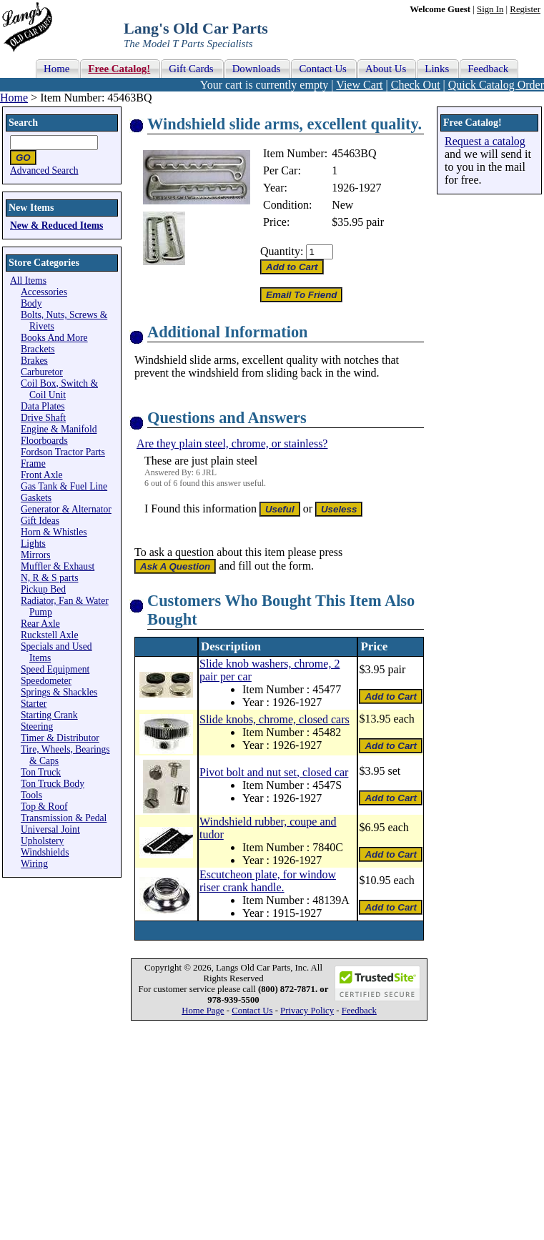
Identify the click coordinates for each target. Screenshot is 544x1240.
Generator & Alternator (66, 509)
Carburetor (42, 372)
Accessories (44, 292)
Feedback (359, 1011)
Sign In (490, 9)
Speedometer (46, 680)
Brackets (38, 349)
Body (31, 303)
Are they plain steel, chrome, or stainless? (232, 443)
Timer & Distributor (60, 738)
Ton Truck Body (52, 783)
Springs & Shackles (59, 692)
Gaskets (36, 497)
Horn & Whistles (54, 532)
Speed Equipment (55, 669)
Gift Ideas (40, 520)
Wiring (34, 863)
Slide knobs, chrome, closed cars (274, 719)
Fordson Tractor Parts (63, 452)
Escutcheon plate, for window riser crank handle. (267, 880)
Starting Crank (49, 715)
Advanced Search (44, 170)
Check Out (415, 85)
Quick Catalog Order (496, 85)
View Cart (359, 85)
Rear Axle (40, 623)
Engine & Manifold (59, 429)
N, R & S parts (49, 577)
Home (14, 97)
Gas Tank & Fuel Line (64, 486)
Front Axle (42, 475)
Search (23, 122)
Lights (33, 543)
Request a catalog (485, 141)
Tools (31, 795)
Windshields (45, 852)
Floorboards (44, 440)
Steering (37, 726)
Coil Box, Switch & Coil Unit (59, 389)
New (342, 205)
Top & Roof (44, 806)
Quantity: (281, 251)
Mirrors (36, 555)
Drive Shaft (43, 417)
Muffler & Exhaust (57, 566)
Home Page (203, 1011)
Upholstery (42, 840)
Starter (33, 703)
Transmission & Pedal (64, 818)
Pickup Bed (43, 589)
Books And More (54, 337)
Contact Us (252, 1011)
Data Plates (43, 406)
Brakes (34, 360)
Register (525, 9)
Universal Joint (50, 829)
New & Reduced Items (56, 225)
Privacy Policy (307, 1011)
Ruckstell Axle (49, 635)
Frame (33, 463)
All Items (28, 280)
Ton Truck (41, 772)
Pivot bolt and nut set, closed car (273, 772)
